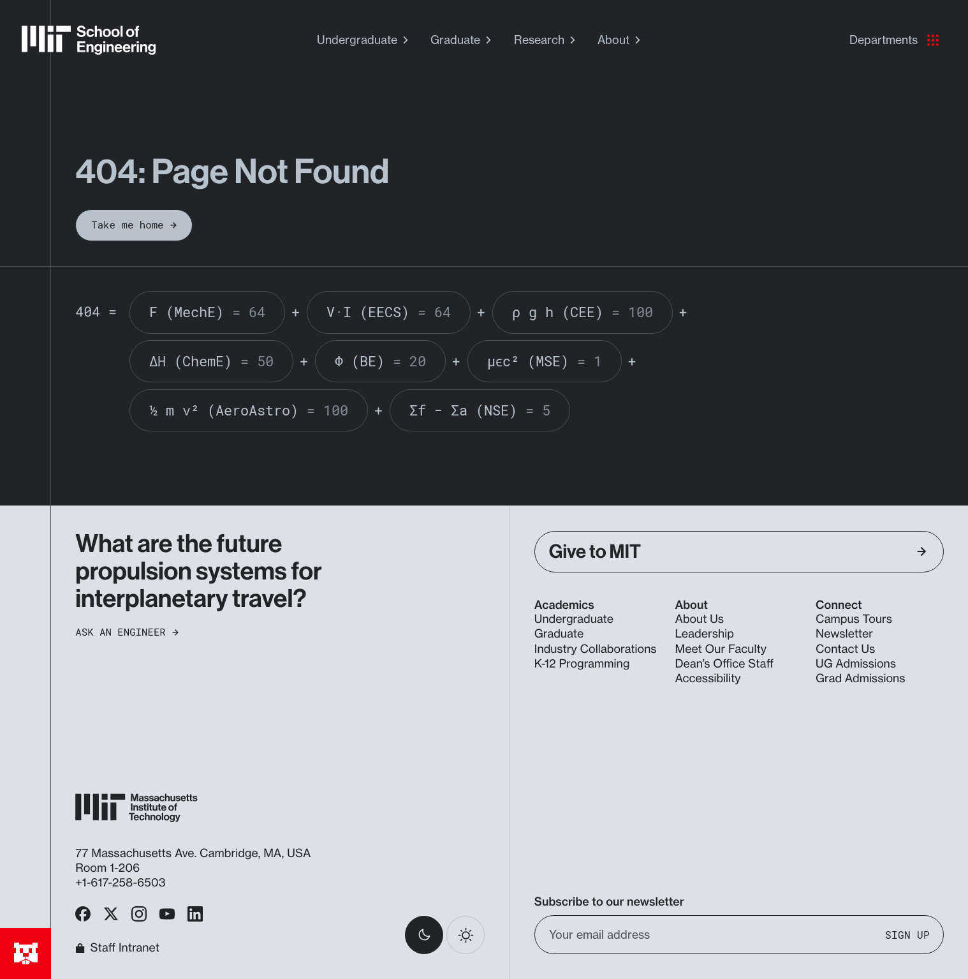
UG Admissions (856, 664)
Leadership (704, 634)
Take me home (133, 225)
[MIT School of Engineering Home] (89, 40)
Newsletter (844, 634)
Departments (894, 40)
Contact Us (845, 649)
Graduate (462, 40)
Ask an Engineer (127, 632)
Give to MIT (738, 552)
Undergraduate (364, 40)
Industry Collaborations (595, 649)
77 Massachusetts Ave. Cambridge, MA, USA (194, 853)
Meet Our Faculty (720, 649)
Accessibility (707, 678)
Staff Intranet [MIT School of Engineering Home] (117, 948)
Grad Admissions (861, 678)
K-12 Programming (581, 664)
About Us (699, 619)
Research (546, 40)
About (620, 40)
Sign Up (907, 934)
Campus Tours (854, 619)
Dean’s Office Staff (724, 664)
